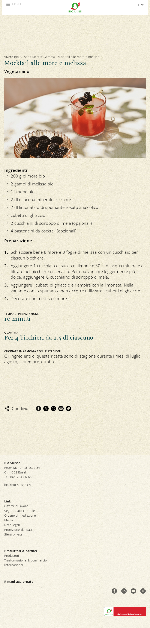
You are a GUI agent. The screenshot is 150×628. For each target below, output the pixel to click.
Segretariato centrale (19, 511)
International (13, 565)
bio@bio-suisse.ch (17, 485)
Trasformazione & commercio (25, 560)
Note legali (12, 525)
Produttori (11, 556)
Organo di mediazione (20, 515)
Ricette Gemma (43, 57)
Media (8, 520)
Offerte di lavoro (16, 506)
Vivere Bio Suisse (16, 57)
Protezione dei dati (18, 530)
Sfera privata (13, 534)
